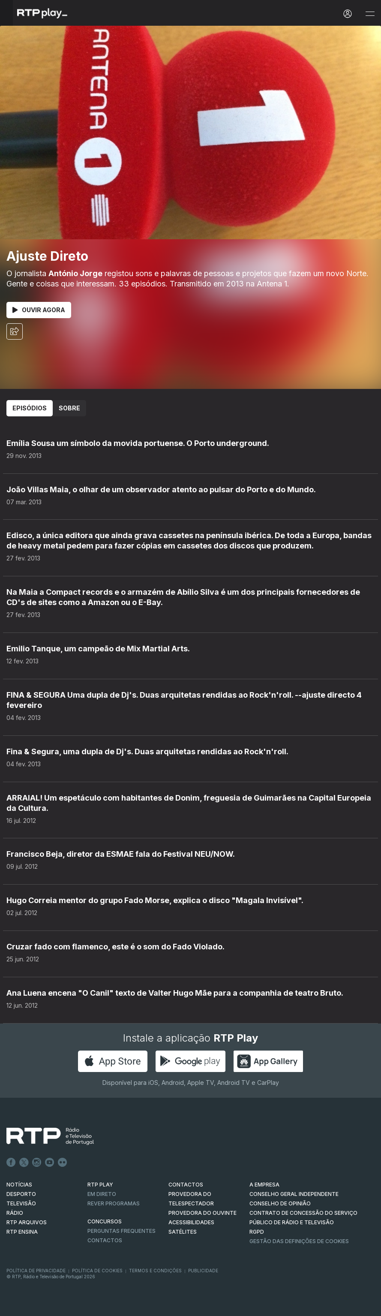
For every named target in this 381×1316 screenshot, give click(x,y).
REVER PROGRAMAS (113, 1203)
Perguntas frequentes (121, 1231)
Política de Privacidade (36, 1270)
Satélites (182, 1232)
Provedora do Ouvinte (202, 1213)
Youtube (49, 1162)
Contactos (104, 1240)
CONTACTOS (185, 1184)
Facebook (11, 1162)
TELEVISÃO (21, 1203)
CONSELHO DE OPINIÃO (280, 1203)
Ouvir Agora (38, 309)
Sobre (69, 408)
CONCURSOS (104, 1221)
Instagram (37, 1162)
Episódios (29, 408)
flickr (62, 1162)
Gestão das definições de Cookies (299, 1241)
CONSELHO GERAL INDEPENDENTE (294, 1194)
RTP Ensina (22, 1232)
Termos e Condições (155, 1270)
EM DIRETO (101, 1194)
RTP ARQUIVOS (26, 1222)
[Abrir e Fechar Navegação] (370, 14)
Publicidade (203, 1270)
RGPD (256, 1232)
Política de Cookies (97, 1270)
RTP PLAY (100, 1184)
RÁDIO (14, 1213)
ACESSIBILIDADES (191, 1222)
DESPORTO (21, 1194)
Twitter (24, 1162)
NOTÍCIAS (19, 1184)
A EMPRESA (264, 1184)
